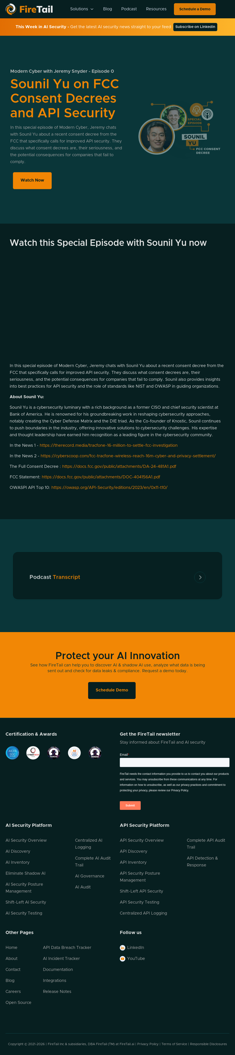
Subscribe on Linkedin (195, 27)
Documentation (58, 970)
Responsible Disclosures (208, 1044)
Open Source (18, 1003)
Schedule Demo (112, 690)
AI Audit (83, 887)
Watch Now (33, 178)
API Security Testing (139, 902)
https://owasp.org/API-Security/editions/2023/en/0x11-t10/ (109, 488)
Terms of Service (174, 1044)
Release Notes (57, 992)
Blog (107, 9)
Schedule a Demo (194, 9)
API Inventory (133, 862)
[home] (35, 9)
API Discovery (133, 851)
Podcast (129, 9)
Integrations (54, 981)
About (11, 959)
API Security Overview (142, 841)
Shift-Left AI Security (26, 902)
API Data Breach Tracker (67, 948)
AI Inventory (18, 862)
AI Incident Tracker (61, 959)
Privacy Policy (148, 1044)
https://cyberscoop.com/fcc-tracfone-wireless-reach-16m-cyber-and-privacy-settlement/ (128, 456)
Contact (13, 970)
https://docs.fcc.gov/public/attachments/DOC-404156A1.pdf (101, 477)
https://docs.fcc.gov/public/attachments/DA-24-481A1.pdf (119, 467)
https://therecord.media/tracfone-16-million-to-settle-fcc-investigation (109, 446)
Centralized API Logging (143, 913)
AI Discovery (18, 851)
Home (11, 948)
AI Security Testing (24, 913)
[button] (82, 9)
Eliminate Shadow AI (25, 873)
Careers (13, 992)
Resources (156, 9)
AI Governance (89, 876)
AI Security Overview (26, 841)
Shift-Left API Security (141, 891)
